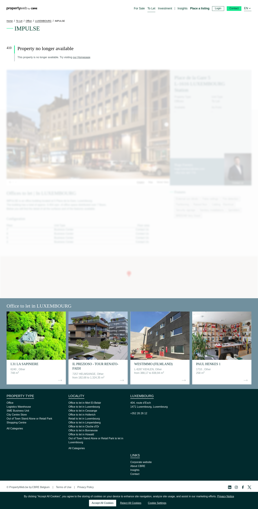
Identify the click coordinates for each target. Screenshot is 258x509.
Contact (134, 474)
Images (140, 182)
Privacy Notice (225, 496)
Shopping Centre (16, 422)
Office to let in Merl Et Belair (84, 402)
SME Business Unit (18, 410)
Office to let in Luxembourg (84, 406)
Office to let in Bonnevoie (83, 430)
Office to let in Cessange (82, 410)
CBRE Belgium (41, 487)
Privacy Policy (85, 487)
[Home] (22, 8)
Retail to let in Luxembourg (84, 418)
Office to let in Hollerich (81, 414)
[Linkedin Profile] (230, 487)
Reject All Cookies (130, 503)
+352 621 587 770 (185, 172)
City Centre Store (17, 414)
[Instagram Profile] (236, 487)
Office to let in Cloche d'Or (83, 426)
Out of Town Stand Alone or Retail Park (29, 418)
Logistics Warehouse (19, 406)
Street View (162, 182)
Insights (134, 470)
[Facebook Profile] (243, 487)
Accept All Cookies (103, 503)
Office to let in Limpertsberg (84, 422)
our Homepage (81, 57)
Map (150, 182)
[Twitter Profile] (249, 487)
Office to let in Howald (81, 434)
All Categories (15, 428)
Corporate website (141, 462)
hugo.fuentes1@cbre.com (189, 168)
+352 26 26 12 (138, 413)
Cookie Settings (157, 503)
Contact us (237, 183)
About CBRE (137, 466)
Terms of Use (63, 487)
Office (10, 402)
